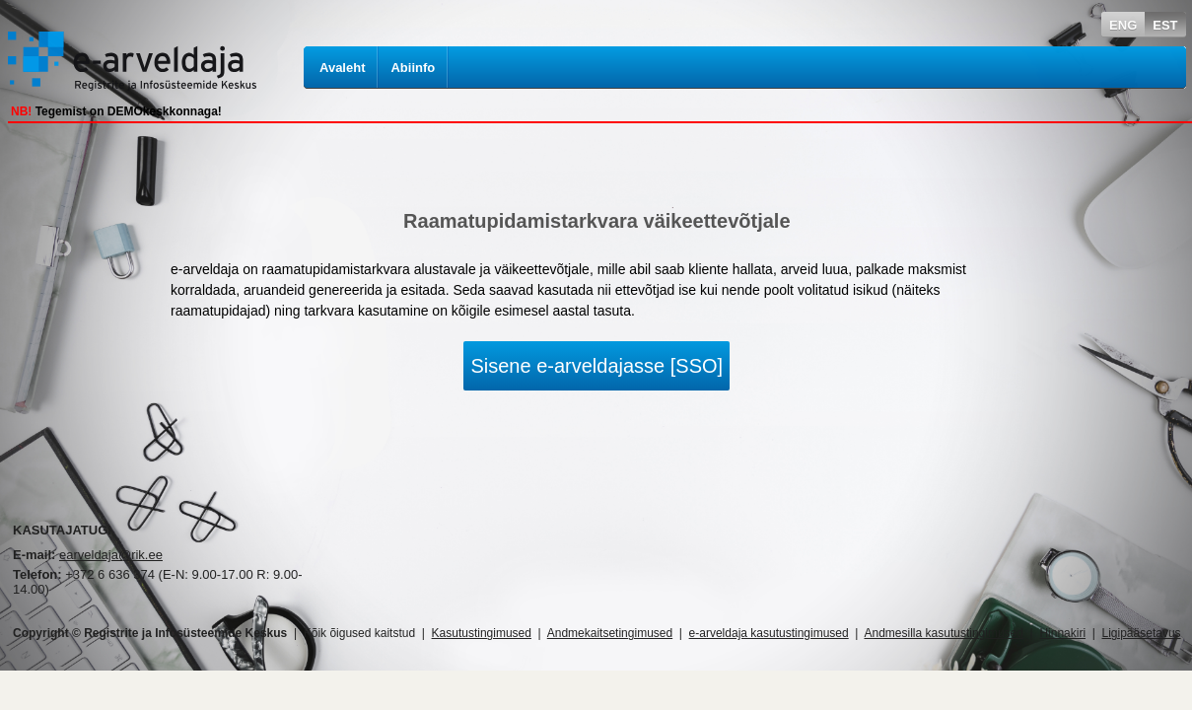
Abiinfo (412, 67)
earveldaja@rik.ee (111, 554)
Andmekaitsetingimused (609, 633)
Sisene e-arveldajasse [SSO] (596, 366)
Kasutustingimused (481, 633)
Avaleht (342, 67)
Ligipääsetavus (1141, 633)
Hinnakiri (1062, 633)
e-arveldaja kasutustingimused (769, 633)
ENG (1123, 25)
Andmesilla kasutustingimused (944, 633)
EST (1165, 25)
